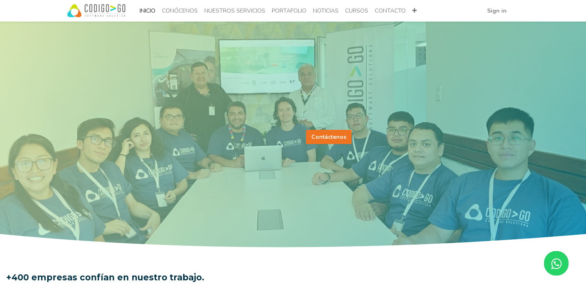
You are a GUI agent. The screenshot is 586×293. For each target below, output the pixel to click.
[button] (415, 10)
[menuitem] (148, 10)
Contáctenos (328, 137)
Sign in (496, 11)
